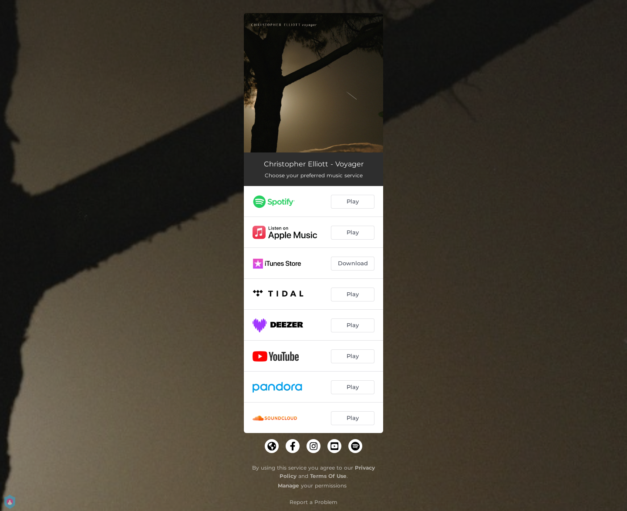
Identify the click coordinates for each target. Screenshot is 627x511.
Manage (288, 485)
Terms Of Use (328, 476)
